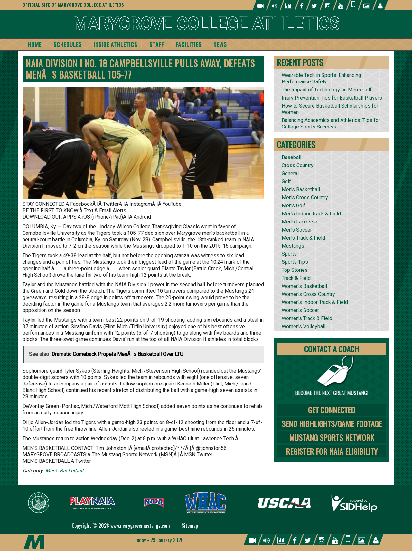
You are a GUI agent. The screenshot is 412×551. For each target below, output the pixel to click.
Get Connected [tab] (331, 409)
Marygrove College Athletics (206, 23)
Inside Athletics (115, 44)
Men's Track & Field (303, 238)
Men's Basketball (64, 471)
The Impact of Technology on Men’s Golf (327, 90)
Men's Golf (293, 206)
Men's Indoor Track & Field (311, 214)
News (220, 44)
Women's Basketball (304, 286)
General (290, 173)
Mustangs (293, 246)
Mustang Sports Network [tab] (331, 437)
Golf (286, 181)
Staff (156, 44)
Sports (289, 254)
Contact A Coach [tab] (331, 349)
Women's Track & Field (307, 318)
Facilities (188, 44)
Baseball (291, 157)
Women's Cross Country (308, 294)
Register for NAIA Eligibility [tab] (332, 451)
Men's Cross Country (305, 198)
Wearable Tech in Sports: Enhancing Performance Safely (321, 78)
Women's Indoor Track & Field (315, 302)
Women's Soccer (300, 310)
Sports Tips (295, 262)
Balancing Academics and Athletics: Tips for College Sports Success (331, 123)
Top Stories (295, 270)
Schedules (67, 44)
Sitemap (190, 525)
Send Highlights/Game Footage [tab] (332, 423)
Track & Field (296, 278)
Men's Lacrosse (299, 222)
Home (35, 44)
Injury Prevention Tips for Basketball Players (332, 98)
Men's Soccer (297, 230)
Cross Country (298, 165)
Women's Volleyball (303, 326)
